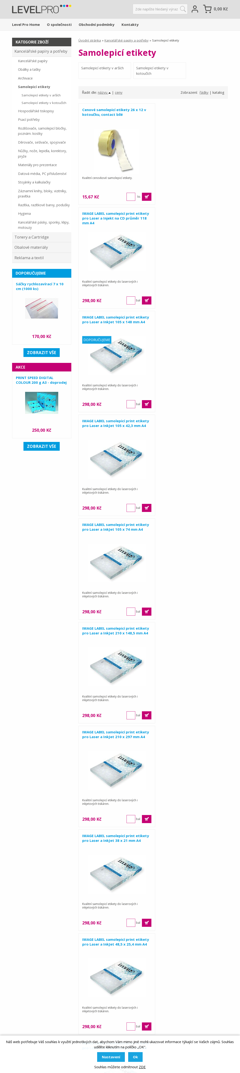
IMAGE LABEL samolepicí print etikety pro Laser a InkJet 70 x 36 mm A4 (112, 737)
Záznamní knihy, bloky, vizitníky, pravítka (42, 194)
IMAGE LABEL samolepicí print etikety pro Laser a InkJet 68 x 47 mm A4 (188, 633)
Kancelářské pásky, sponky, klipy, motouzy (43, 225)
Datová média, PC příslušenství (42, 173)
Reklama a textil (29, 257)
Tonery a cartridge (107, 1022)
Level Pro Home (26, 24)
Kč (221, 9)
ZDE (142, 1066)
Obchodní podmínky (96, 24)
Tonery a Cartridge (31, 237)
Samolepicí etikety (34, 86)
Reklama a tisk (104, 1002)
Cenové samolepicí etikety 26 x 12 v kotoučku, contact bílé (114, 112)
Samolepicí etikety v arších (102, 68)
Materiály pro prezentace (37, 165)
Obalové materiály (31, 247)
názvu (104, 92)
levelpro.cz (33, 1027)
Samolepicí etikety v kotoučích (148, 71)
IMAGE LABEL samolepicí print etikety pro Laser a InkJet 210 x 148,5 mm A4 (186, 322)
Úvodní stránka (89, 40)
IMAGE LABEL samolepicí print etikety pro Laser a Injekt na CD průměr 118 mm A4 (186, 114)
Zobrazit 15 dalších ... (153, 949)
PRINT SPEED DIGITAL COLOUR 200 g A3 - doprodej (41, 380)
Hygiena (24, 213)
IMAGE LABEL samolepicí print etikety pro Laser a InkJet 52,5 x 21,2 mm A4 (191, 529)
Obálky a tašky (29, 69)
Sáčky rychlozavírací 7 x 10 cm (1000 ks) (39, 286)
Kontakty (130, 24)
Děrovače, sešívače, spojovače (42, 142)
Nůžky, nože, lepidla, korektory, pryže (42, 154)
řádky (203, 92)
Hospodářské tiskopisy (36, 111)
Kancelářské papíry (32, 61)
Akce (20, 367)
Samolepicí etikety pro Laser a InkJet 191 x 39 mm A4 (185, 734)
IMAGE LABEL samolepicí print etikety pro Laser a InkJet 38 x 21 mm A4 (188, 425)
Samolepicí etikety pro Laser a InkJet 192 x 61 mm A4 (109, 838)
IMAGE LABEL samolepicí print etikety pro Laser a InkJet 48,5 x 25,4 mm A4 (115, 529)
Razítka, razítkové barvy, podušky (44, 205)
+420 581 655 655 (45, 1014)
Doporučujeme (31, 273)
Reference (172, 1009)
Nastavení (111, 1056)
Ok (135, 1056)
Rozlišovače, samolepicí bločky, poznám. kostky (42, 131)
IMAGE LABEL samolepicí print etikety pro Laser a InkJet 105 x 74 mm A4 (113, 322)
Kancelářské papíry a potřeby (126, 40)
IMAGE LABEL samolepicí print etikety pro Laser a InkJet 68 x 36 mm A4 (112, 633)
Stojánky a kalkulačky (34, 182)
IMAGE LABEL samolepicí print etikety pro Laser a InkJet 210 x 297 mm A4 (114, 425)
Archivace (25, 78)
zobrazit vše (41, 352)
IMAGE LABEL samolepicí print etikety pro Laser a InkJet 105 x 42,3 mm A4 (190, 218)
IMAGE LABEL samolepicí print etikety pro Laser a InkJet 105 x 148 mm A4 (114, 218)
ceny (118, 92)
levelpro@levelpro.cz (44, 1021)
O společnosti (59, 24)
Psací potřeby (29, 119)
